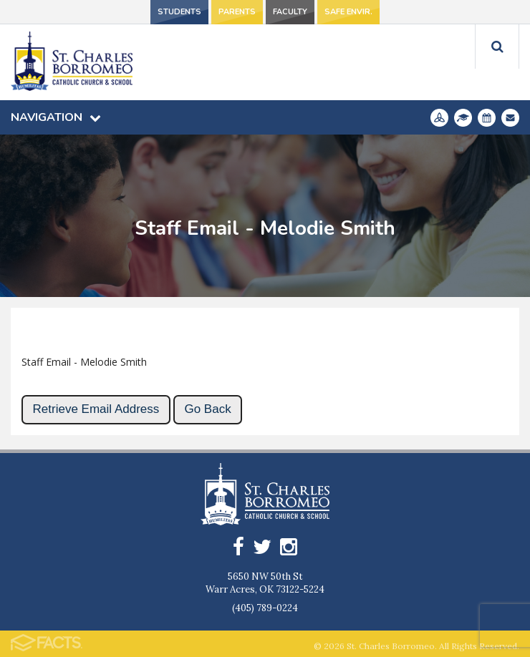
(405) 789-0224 (265, 608)
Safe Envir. (348, 11)
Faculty (290, 11)
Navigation (56, 117)
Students (179, 11)
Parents (237, 11)
